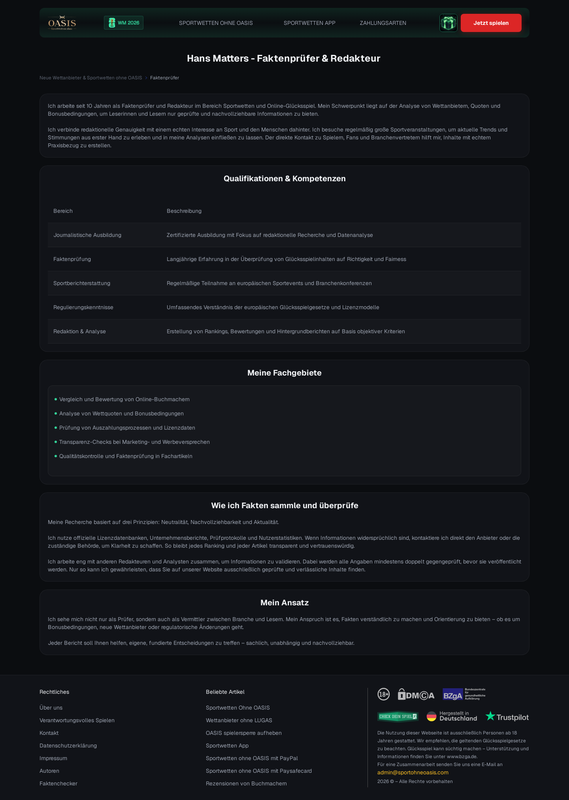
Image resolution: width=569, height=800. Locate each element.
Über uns (51, 707)
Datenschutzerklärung (68, 745)
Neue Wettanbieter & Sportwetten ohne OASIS (91, 78)
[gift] (448, 23)
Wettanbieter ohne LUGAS (239, 720)
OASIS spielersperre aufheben (244, 732)
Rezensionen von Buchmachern (246, 783)
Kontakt (49, 732)
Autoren (49, 770)
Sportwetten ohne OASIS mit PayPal (252, 758)
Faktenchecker (58, 783)
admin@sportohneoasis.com (412, 772)
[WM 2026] (123, 22)
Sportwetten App (309, 22)
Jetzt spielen (491, 22)
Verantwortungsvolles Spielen (77, 720)
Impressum (53, 758)
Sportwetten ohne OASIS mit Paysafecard (259, 770)
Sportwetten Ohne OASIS (216, 22)
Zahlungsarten (383, 22)
